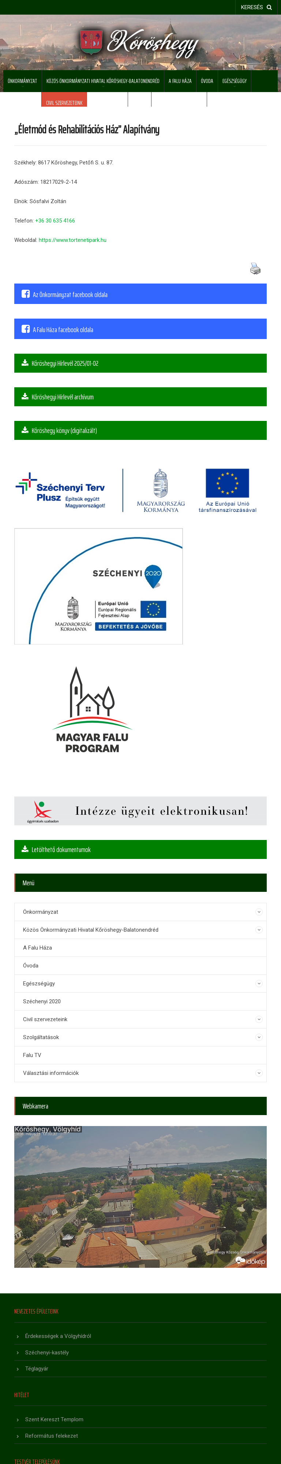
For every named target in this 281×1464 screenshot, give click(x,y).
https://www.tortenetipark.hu (72, 240)
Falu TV (139, 102)
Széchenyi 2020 (22, 102)
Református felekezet (51, 1436)
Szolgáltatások (107, 102)
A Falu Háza (180, 80)
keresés (256, 7)
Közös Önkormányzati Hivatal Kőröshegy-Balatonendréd (103, 80)
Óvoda (207, 80)
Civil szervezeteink (64, 102)
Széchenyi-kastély (47, 1352)
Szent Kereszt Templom (54, 1419)
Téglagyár (36, 1368)
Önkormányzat (22, 80)
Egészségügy (234, 80)
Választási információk (179, 102)
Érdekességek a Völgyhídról (58, 1336)
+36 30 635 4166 (55, 220)
